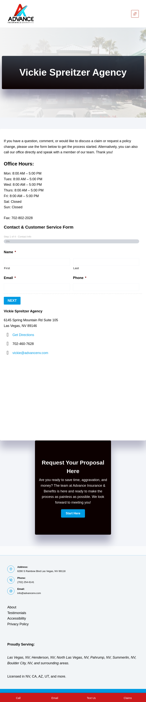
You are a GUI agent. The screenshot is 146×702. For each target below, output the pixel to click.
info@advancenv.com (29, 593)
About (11, 607)
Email (10, 278)
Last (76, 268)
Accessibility (16, 618)
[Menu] (135, 14)
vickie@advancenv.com (30, 352)
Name (10, 252)
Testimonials (16, 613)
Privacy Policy (18, 624)
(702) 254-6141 (25, 582)
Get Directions (23, 334)
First (7, 268)
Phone (79, 278)
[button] (73, 513)
